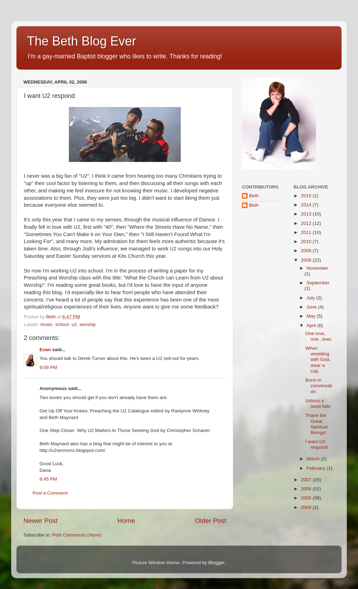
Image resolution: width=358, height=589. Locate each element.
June (312, 307)
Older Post (210, 520)
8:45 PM (48, 479)
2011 (307, 232)
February (317, 468)
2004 (307, 507)
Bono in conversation (318, 385)
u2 (74, 324)
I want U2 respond (316, 444)
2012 (307, 223)
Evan (45, 349)
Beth (254, 195)
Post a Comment (50, 493)
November (317, 268)
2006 (307, 488)
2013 (307, 214)
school (62, 324)
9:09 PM (48, 367)
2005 (307, 498)
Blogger (216, 562)
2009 (307, 250)
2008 (307, 260)
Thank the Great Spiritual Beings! (316, 424)
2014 (307, 204)
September (318, 282)
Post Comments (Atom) (76, 535)
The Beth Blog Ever (81, 41)
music (46, 324)
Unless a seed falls (317, 403)
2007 (307, 479)
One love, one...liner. (318, 336)
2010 (307, 241)
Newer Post (40, 520)
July (311, 297)
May (312, 316)
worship (87, 324)
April (312, 325)
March (314, 458)
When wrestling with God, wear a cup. (317, 360)
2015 (307, 195)
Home (126, 520)
